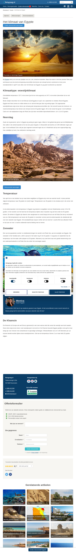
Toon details (64, 286)
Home (5, 6)
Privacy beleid (34, 452)
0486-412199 (52, 2)
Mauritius (34, 6)
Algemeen (6, 15)
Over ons (41, 6)
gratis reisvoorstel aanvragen (13, 25)
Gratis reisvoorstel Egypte (38, 550)
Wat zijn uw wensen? (16, 423)
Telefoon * (20, 444)
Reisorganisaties (12, 6)
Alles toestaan (60, 292)
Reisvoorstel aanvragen (11, 187)
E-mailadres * (19, 439)
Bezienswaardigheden (28, 15)
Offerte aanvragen (16, 15)
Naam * (21, 435)
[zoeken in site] (71, 2)
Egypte (7, 79)
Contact (46, 6)
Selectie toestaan (38, 292)
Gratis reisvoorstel (24, 6)
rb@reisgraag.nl (11, 394)
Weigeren (16, 292)
